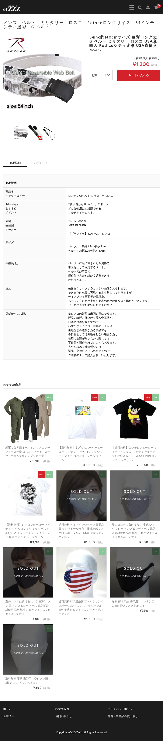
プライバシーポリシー (121, 709)
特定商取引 (62, 709)
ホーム (7, 709)
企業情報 (8, 716)
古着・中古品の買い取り (123, 716)
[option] (42, 75)
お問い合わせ (63, 716)
